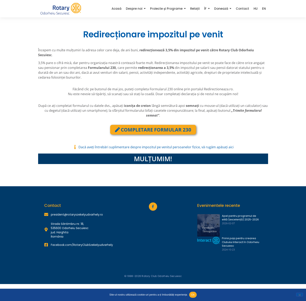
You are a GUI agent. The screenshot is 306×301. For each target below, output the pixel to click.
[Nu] (299, 294)
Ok (193, 294)
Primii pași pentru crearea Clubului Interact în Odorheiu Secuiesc (240, 242)
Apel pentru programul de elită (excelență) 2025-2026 (240, 217)
